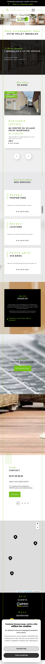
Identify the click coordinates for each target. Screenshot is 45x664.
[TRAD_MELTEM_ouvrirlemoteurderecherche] (7, 10)
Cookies (34, 645)
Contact (42, 209)
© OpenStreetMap (27, 591)
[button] (28, 157)
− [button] (37, 527)
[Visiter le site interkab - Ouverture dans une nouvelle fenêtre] (27, 620)
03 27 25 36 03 (16, 477)
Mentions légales (33, 643)
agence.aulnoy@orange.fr (19, 482)
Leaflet (19, 591)
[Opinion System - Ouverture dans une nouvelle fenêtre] (22, 604)
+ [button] (37, 524)
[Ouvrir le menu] (33, 10)
